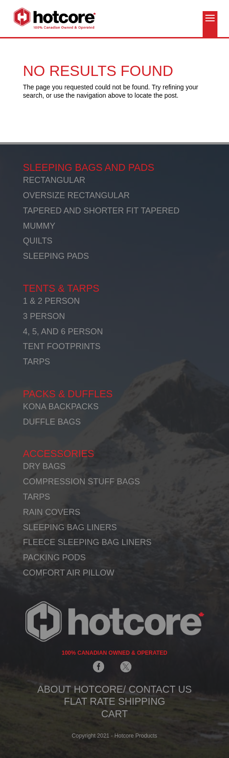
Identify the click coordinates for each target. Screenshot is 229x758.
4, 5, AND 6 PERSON (63, 331)
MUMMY (39, 226)
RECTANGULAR (54, 180)
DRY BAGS (44, 466)
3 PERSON (44, 316)
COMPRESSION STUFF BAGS (81, 481)
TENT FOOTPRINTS (62, 346)
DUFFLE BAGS (52, 421)
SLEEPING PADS (56, 256)
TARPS (36, 361)
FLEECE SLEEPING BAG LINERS (87, 542)
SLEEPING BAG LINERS (70, 527)
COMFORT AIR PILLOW (68, 572)
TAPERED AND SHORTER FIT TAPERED (101, 210)
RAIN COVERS (51, 512)
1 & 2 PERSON (51, 301)
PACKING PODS (54, 557)
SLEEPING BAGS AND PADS (89, 167)
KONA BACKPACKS (61, 406)
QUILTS (38, 240)
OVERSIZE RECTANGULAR (76, 195)
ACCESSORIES (58, 453)
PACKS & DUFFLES (68, 394)
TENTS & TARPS (61, 288)
